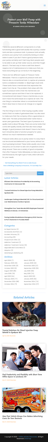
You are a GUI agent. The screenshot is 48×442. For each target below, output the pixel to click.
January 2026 (28, 263)
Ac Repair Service (10, 229)
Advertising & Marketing (12, 253)
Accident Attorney (10, 234)
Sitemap (28, 439)
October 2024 (9, 284)
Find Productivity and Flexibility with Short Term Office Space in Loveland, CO (22, 375)
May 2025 (27, 273)
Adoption (7, 250)
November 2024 (29, 281)
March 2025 (28, 276)
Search (40, 173)
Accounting (8, 237)
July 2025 (27, 271)
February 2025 (9, 279)
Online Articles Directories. (28, 437)
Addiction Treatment (11, 242)
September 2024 (30, 284)
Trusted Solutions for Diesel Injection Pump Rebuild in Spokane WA (20, 331)
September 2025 (29, 268)
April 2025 (7, 276)
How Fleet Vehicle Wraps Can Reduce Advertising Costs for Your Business (22, 417)
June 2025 (7, 273)
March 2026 (28, 260)
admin (17, 26)
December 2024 (10, 281)
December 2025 (9, 266)
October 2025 (9, 268)
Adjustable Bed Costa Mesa (13, 248)
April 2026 (7, 260)
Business (32, 26)
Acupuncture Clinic (10, 240)
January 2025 (28, 279)
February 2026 (9, 263)
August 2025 (8, 271)
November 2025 (29, 266)
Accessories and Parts (11, 232)
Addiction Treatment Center (14, 245)
